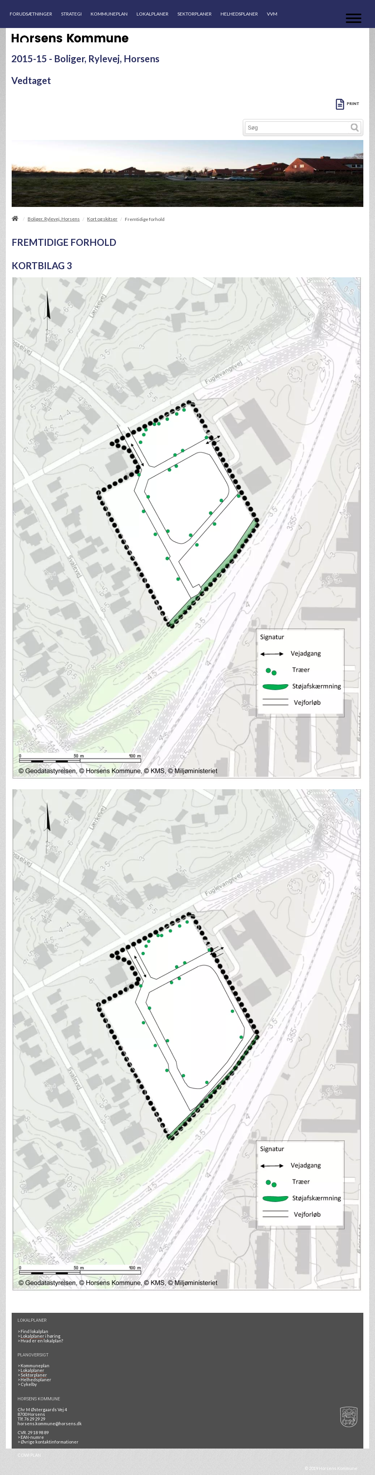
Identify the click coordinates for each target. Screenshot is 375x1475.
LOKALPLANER (152, 14)
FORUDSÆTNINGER (31, 14)
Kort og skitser (102, 219)
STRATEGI (71, 14)
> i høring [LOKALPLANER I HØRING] (40, 1336)
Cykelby (27, 1384)
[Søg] (297, 127)
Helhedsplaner (34, 1379)
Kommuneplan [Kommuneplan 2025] (33, 1365)
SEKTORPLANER (194, 14)
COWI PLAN (29, 1454)
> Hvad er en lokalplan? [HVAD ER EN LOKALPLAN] (41, 1340)
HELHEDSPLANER (239, 14)
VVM (272, 14)
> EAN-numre (31, 1437)
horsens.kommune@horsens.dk (50, 1423)
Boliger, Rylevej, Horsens (54, 219)
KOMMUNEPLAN (109, 14)
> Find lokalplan (33, 1331)
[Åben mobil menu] (353, 19)
